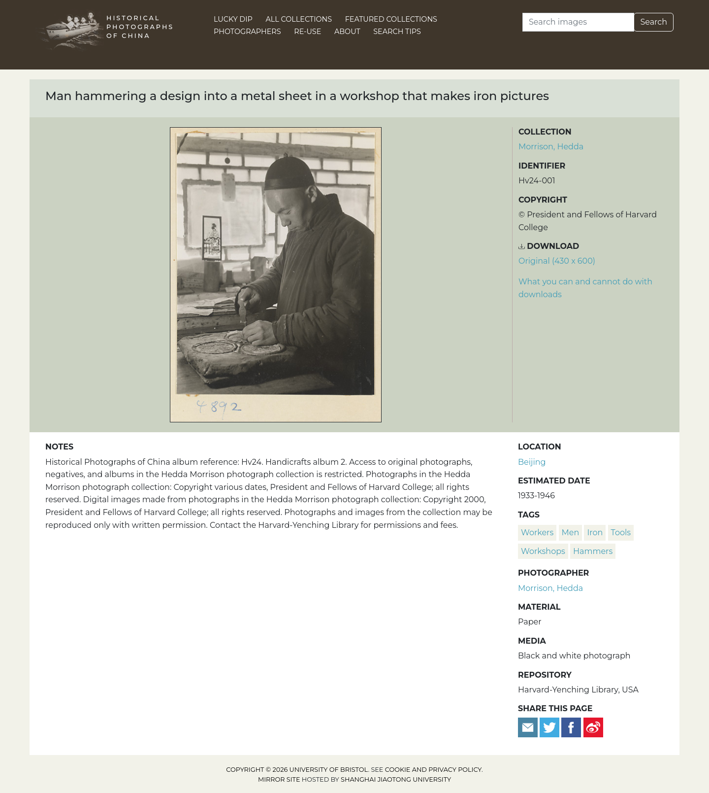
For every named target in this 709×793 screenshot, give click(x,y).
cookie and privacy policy (433, 769)
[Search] (578, 22)
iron (595, 532)
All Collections (299, 19)
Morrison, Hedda (550, 146)
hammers (592, 551)
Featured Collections (391, 19)
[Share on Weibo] (593, 726)
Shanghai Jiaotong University (396, 779)
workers (537, 532)
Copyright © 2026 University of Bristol (297, 769)
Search (653, 22)
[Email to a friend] (529, 726)
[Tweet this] (550, 726)
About (347, 31)
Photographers (247, 31)
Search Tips (397, 31)
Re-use (307, 31)
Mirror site (279, 779)
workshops (543, 551)
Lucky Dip (233, 19)
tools (621, 532)
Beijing (532, 462)
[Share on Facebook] (571, 726)
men (571, 532)
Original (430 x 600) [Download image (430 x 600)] (556, 261)
